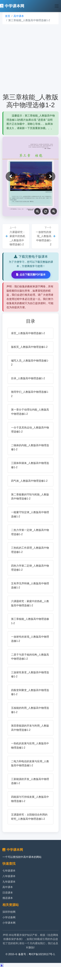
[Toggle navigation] (56, 6)
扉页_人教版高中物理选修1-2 (28, 333)
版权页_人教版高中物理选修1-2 (29, 347)
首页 (7, 16)
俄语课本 (7, 898)
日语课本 (7, 892)
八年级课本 (8, 876)
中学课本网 (12, 6)
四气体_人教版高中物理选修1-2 (29, 480)
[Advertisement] (30, 58)
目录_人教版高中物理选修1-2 (28, 378)
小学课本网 (8, 922)
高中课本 (19, 16)
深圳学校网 (8, 911)
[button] (10, 176)
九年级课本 (8, 881)
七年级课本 (8, 870)
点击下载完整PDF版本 (31, 274)
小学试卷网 (8, 917)
